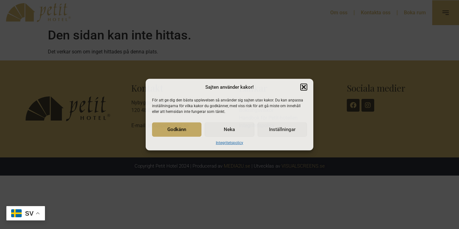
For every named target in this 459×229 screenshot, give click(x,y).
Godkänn (176, 129)
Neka (229, 129)
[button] (304, 87)
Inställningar (282, 129)
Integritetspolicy (229, 142)
